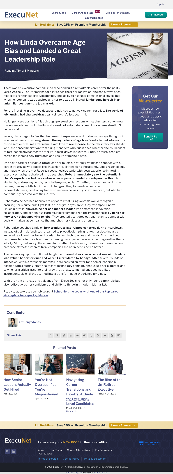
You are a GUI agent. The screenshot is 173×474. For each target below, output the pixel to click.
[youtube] (7, 451)
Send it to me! (150, 138)
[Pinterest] (98, 335)
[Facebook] (50, 335)
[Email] (118, 335)
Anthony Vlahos (29, 322)
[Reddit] (63, 335)
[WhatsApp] (77, 335)
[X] (57, 335)
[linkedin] (13, 451)
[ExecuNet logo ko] (18, 438)
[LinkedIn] (70, 335)
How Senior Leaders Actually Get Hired (17, 384)
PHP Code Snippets (74, 473)
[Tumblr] (91, 335)
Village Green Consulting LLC (113, 466)
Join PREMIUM (155, 14)
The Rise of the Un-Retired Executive (110, 384)
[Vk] (104, 335)
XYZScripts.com (100, 473)
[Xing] (111, 335)
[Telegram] (84, 335)
